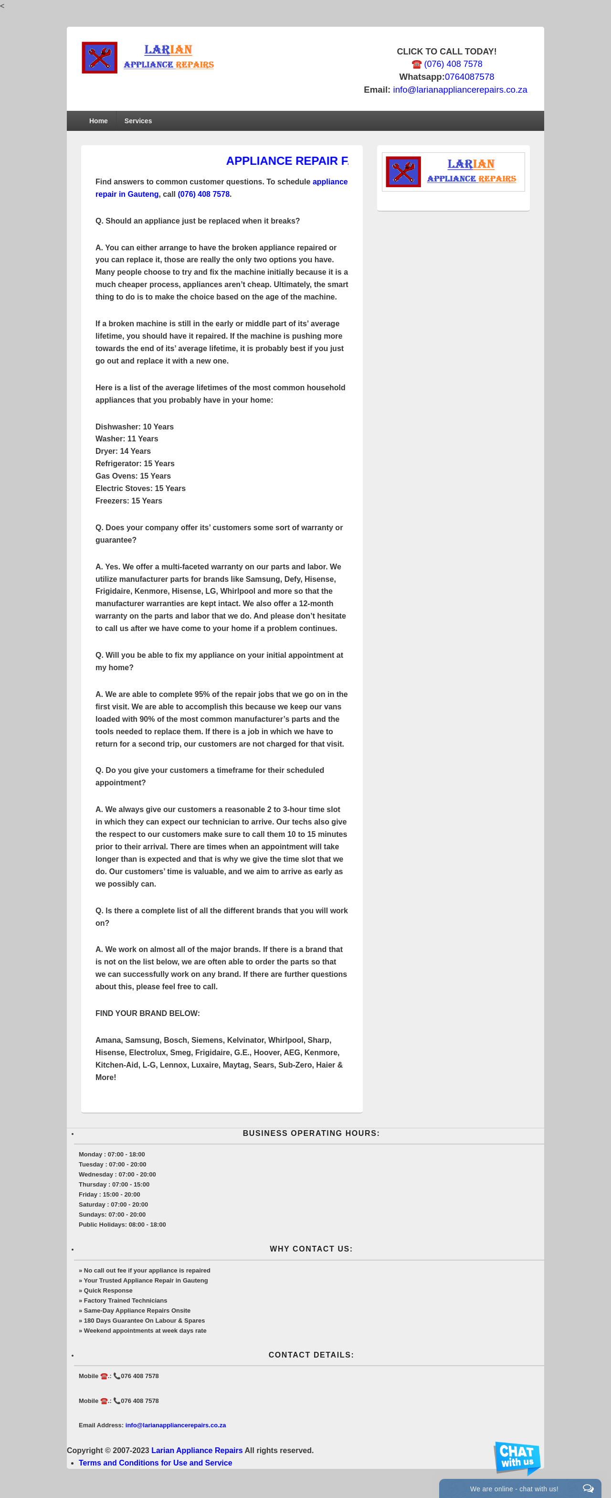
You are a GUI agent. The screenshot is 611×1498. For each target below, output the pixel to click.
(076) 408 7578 (204, 194)
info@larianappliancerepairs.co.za (460, 90)
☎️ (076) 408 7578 (447, 64)
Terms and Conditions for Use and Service (155, 1463)
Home (98, 121)
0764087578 (470, 77)
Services (138, 121)
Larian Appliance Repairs (196, 1450)
